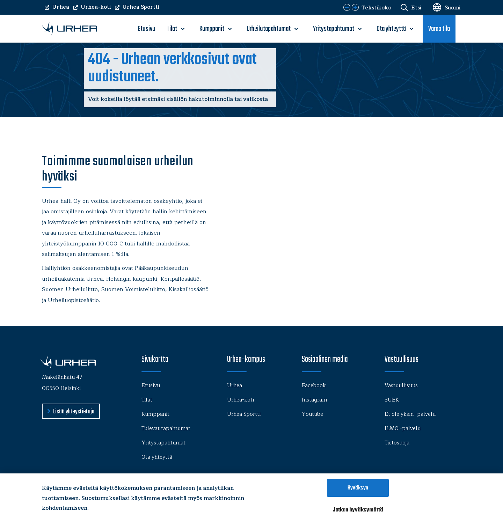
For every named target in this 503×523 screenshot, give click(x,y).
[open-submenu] (182, 29)
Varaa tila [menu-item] (439, 29)
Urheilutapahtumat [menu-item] (269, 29)
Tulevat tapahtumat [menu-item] (165, 428)
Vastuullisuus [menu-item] (401, 385)
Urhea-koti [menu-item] (240, 400)
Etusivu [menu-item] (146, 29)
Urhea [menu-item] (234, 385)
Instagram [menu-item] (314, 400)
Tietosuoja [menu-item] (397, 443)
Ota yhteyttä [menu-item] (391, 29)
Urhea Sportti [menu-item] (244, 414)
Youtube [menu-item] (312, 414)
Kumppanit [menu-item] (211, 29)
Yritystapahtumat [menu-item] (333, 29)
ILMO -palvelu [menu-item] (403, 428)
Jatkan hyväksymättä (358, 510)
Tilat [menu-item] (172, 29)
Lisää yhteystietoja (73, 412)
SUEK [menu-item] (392, 400)
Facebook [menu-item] (314, 385)
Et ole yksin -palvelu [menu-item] (410, 414)
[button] (346, 7)
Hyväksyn (358, 488)
